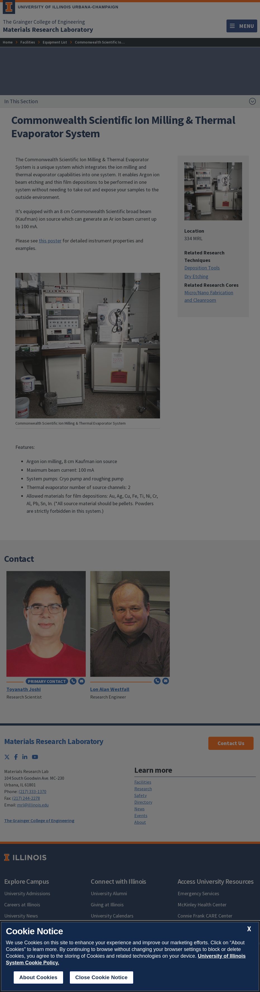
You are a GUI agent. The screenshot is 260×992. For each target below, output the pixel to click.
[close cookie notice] (249, 928)
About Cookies (38, 977)
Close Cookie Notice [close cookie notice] (101, 977)
